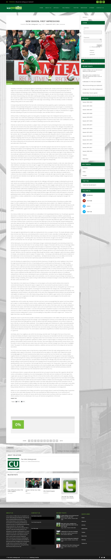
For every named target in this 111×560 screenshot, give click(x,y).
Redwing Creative (34, 558)
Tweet (13, 402)
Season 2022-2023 (87, 99)
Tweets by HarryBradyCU (89, 182)
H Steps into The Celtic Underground (92, 86)
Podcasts (85, 165)
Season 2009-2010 (87, 148)
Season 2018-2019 (87, 114)
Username (86, 29)
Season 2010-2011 (87, 144)
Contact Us (100, 8)
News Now (84, 8)
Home (41, 8)
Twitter (75, 8)
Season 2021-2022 (87, 103)
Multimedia (66, 8)
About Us (48, 8)
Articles (56, 8)
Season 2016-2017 (87, 122)
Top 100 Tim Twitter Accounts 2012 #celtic (67, 497)
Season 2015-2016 (87, 125)
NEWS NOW (87, 58)
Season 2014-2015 (87, 129)
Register (92, 47)
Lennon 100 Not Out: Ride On (33, 491)
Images (85, 172)
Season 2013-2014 (87, 133)
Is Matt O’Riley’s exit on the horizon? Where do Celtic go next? (93, 67)
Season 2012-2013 (87, 137)
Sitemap (91, 8)
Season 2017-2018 (87, 118)
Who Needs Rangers (49, 492)
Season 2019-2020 (87, 110)
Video (84, 168)
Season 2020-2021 (87, 106)
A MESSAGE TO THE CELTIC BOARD (92, 78)
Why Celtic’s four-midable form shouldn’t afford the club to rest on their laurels (92, 73)
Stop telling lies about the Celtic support (15, 491)
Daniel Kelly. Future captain (90, 90)
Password (86, 35)
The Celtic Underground (32, 25)
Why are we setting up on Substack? (25, 2)
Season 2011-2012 (50, 25)
